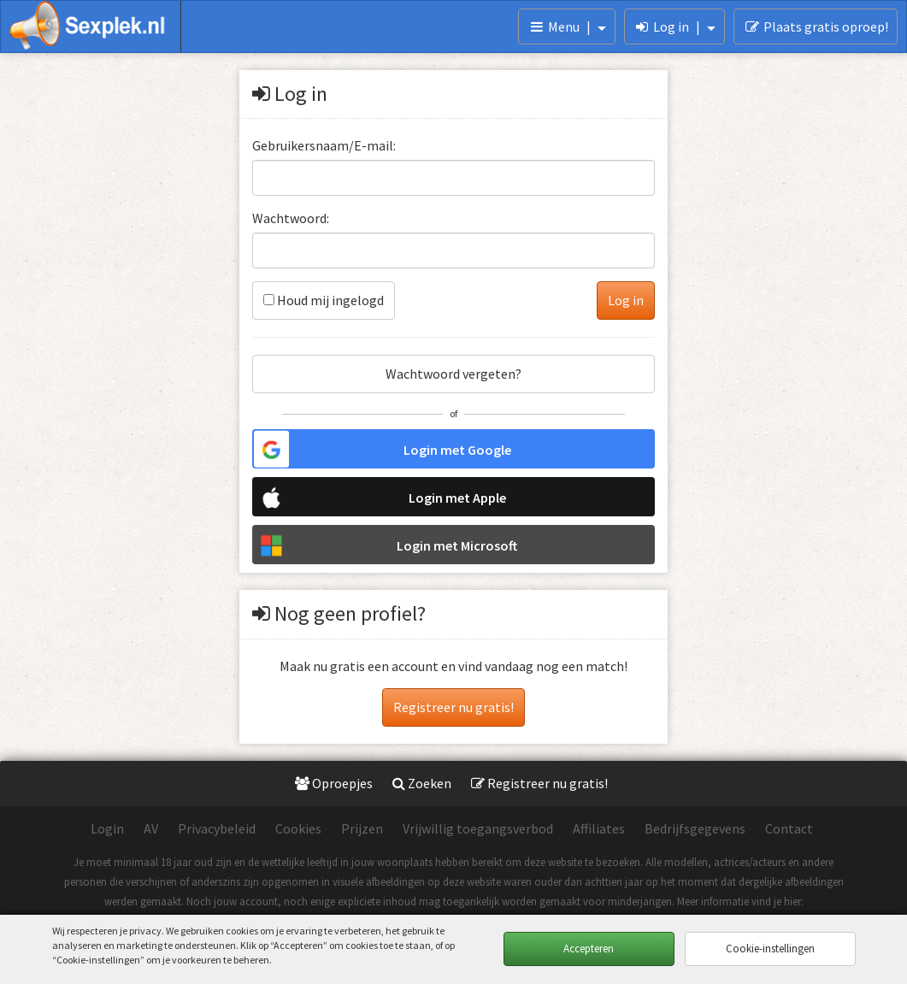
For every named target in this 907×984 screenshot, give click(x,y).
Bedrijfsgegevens (695, 828)
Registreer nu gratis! (453, 707)
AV (151, 828)
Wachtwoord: (290, 218)
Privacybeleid (217, 828)
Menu (566, 26)
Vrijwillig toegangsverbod (478, 828)
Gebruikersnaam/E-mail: (324, 145)
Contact (789, 828)
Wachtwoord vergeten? (453, 373)
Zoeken (421, 783)
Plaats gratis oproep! (815, 26)
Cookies (298, 828)
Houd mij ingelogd (323, 300)
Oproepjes (334, 783)
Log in (674, 26)
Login (107, 828)
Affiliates (599, 828)
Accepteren (588, 948)
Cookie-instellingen (770, 948)
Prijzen (362, 828)
